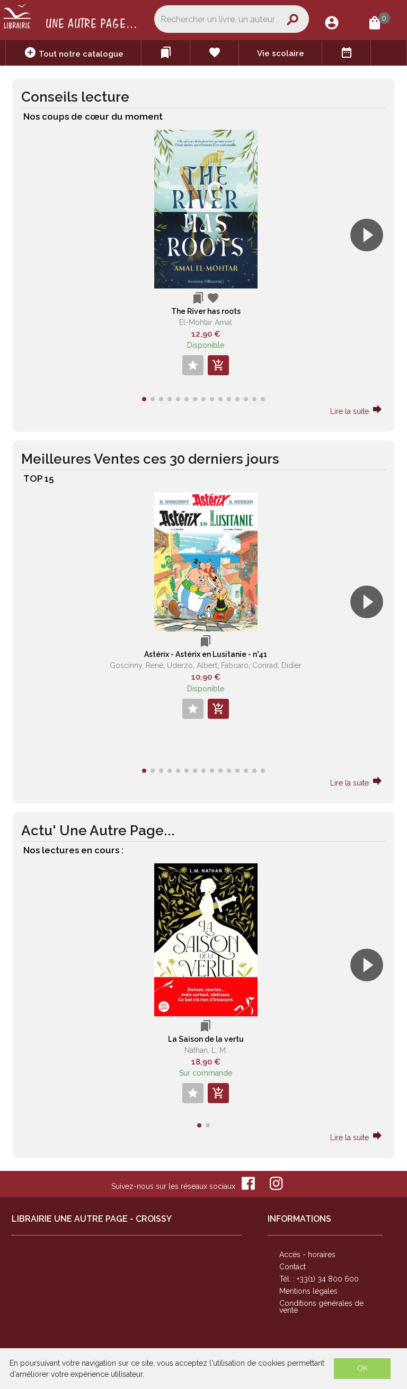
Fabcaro (235, 665)
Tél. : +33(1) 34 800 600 (319, 1279)
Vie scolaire (280, 53)
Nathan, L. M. (205, 1050)
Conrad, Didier (277, 665)
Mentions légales (308, 1291)
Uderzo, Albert (192, 665)
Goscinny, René (136, 665)
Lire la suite (357, 411)
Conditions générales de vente (321, 1306)
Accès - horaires (307, 1254)
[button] (371, 265)
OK (362, 1368)
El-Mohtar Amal (205, 322)
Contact (292, 1266)
